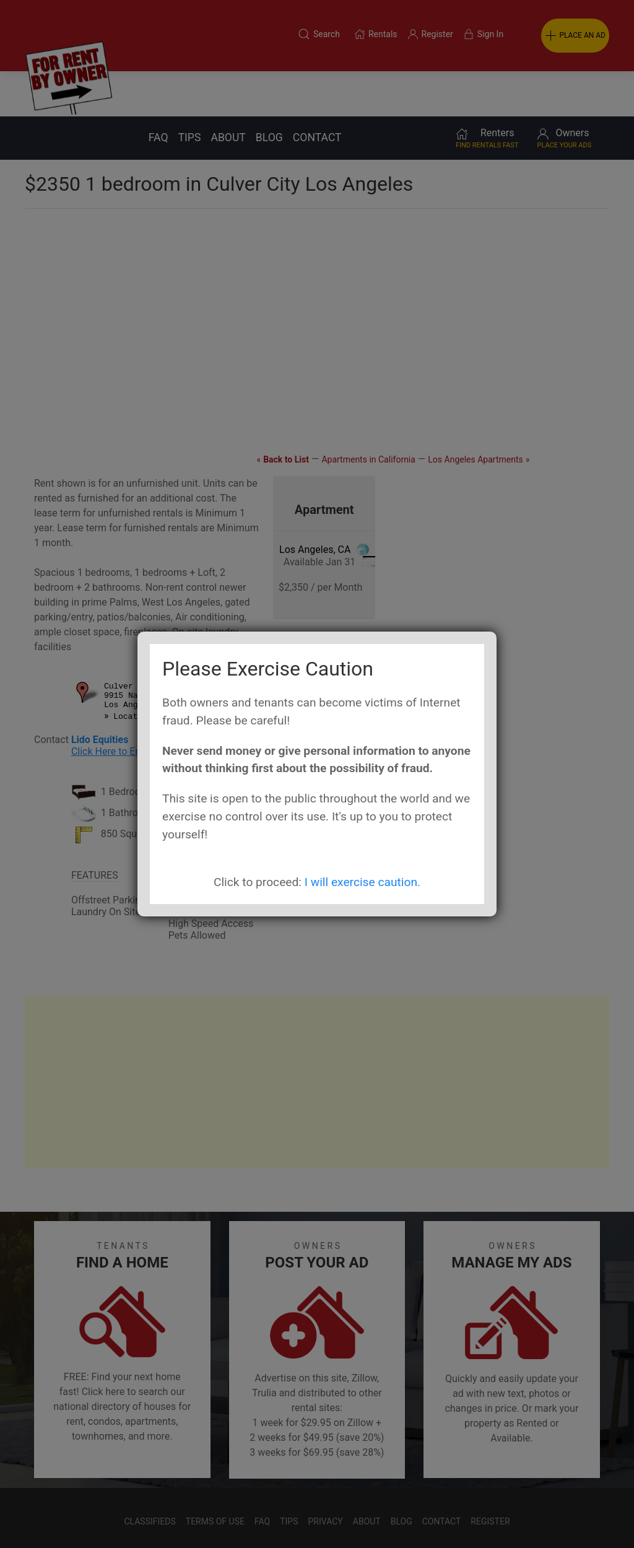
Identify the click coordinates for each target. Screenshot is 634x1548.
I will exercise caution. (362, 882)
